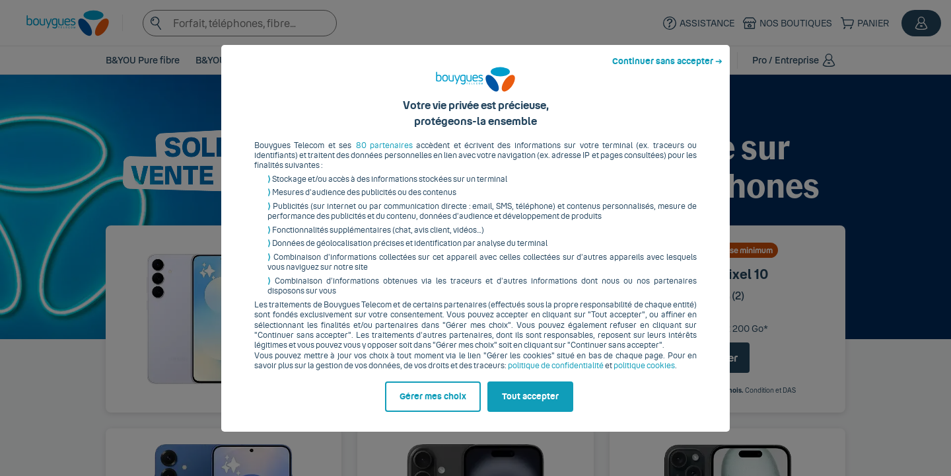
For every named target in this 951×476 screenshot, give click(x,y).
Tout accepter (530, 406)
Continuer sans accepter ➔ (667, 71)
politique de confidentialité (556, 376)
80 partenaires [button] (384, 155)
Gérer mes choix (433, 406)
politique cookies (644, 376)
